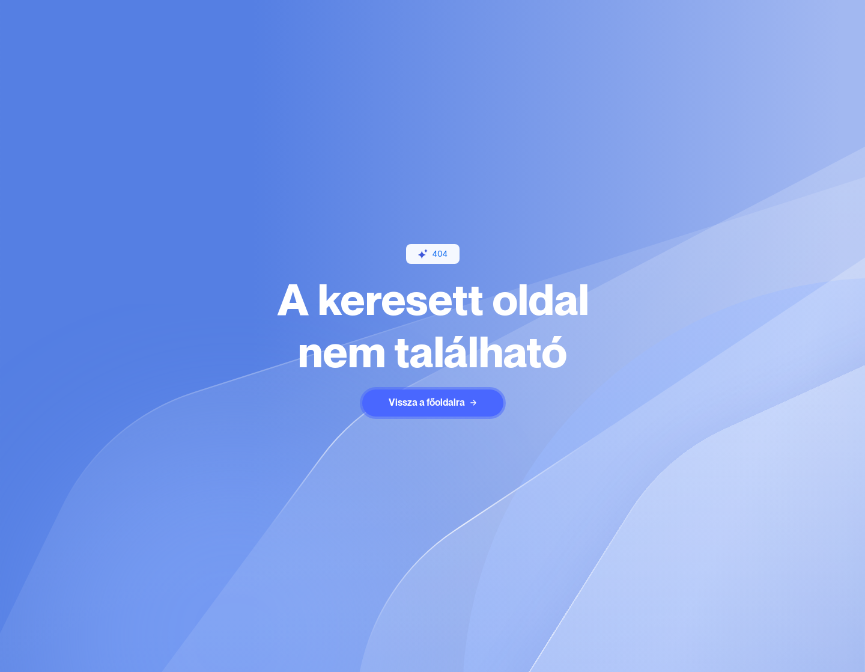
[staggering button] (433, 403)
